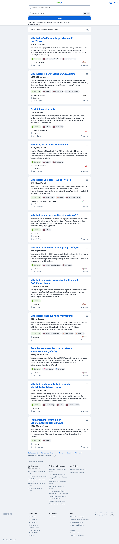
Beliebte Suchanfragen (37, 462)
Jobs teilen (52, 517)
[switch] (87, 30)
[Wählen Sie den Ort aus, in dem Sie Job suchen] (59, 13)
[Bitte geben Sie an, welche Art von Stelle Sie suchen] (59, 7)
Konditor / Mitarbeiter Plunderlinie (49, 144)
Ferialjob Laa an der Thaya (57, 501)
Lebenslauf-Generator (77, 535)
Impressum (73, 530)
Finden (59, 18)
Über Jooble (32, 517)
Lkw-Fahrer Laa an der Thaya (37, 476)
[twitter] (106, 514)
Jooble (14, 540)
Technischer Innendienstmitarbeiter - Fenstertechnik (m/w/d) (51, 350)
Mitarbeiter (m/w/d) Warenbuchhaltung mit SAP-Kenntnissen (54, 282)
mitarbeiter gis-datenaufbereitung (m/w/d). (55, 215)
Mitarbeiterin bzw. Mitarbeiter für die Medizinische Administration (51, 386)
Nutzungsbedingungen (77, 522)
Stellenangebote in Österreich (79, 519)
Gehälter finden (75, 533)
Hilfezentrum (33, 519)
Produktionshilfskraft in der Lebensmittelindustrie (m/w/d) (47, 421)
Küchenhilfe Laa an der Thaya (58, 494)
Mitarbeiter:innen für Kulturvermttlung (52, 315)
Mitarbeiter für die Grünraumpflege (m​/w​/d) (55, 247)
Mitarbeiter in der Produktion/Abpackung (53, 73)
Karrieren (31, 535)
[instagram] (101, 514)
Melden (84, 65)
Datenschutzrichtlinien (77, 525)
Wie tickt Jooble (34, 528)
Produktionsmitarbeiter (43, 109)
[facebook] (95, 514)
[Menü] (3, 3)
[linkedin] (112, 514)
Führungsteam (33, 525)
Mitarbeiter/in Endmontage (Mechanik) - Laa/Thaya (53, 40)
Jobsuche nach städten (77, 472)
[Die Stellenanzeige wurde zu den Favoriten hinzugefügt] (87, 38)
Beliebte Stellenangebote (78, 469)
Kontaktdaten (33, 522)
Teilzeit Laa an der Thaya (57, 504)
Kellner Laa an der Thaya (56, 491)
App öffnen (113, 3)
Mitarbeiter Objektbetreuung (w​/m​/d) (51, 179)
